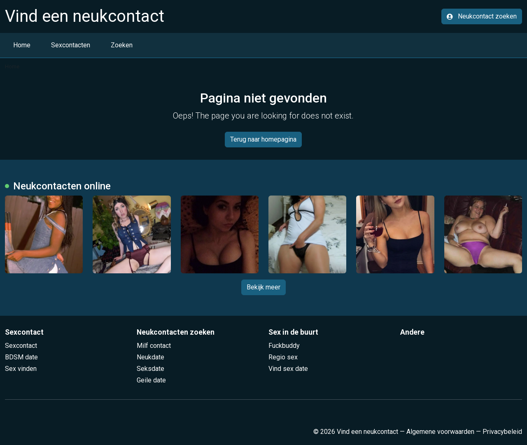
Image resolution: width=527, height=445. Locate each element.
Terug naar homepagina (263, 139)
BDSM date (21, 357)
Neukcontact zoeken (482, 16)
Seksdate (150, 369)
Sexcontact (21, 345)
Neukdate (150, 357)
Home (21, 45)
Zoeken (122, 45)
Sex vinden (21, 369)
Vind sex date (288, 369)
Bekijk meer (263, 287)
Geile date (151, 380)
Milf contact (154, 345)
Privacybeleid (502, 432)
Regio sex (283, 357)
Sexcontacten (70, 45)
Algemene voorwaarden (440, 432)
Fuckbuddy (284, 345)
